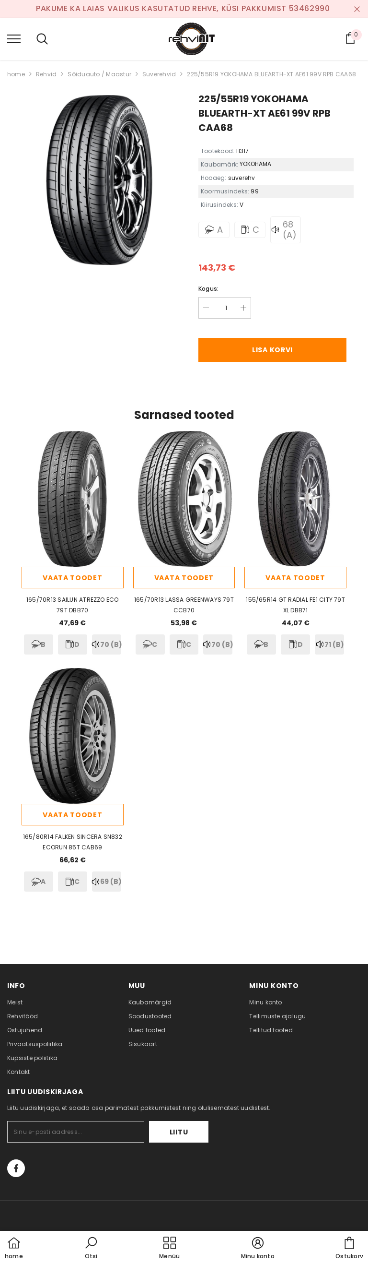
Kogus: (208, 289)
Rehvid (46, 74)
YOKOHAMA (255, 164)
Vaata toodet (72, 578)
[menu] (14, 38)
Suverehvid (159, 74)
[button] (91, 1249)
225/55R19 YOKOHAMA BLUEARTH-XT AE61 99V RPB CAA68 (271, 74)
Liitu (179, 1132)
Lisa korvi (272, 350)
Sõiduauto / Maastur (99, 74)
